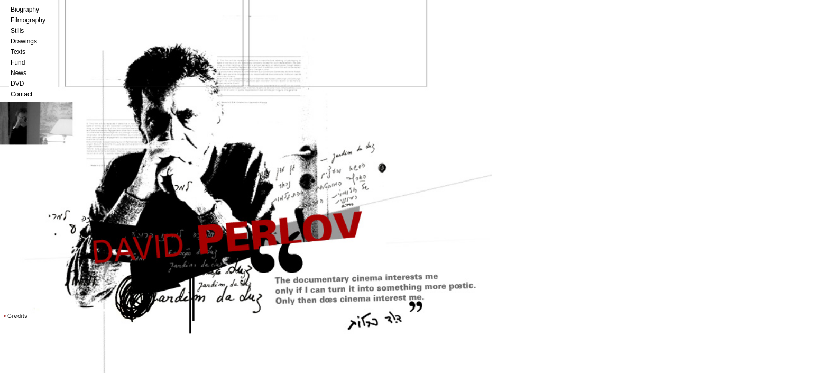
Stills (17, 30)
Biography (25, 9)
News (18, 73)
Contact (21, 94)
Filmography (28, 20)
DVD (17, 83)
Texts (18, 52)
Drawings (24, 41)
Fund (18, 62)
